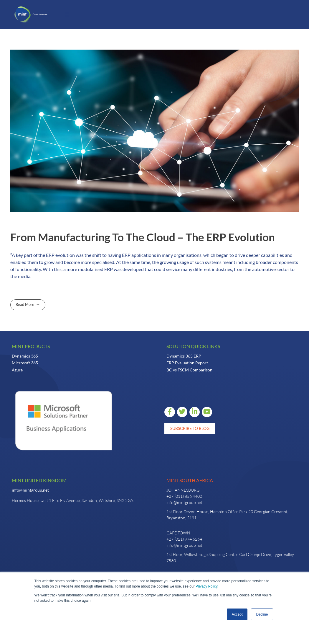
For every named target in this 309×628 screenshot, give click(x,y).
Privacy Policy (206, 586)
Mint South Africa (189, 480)
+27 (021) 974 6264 (184, 538)
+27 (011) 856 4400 (184, 496)
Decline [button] (262, 614)
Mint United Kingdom (39, 480)
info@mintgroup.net (30, 489)
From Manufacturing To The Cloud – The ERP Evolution (142, 237)
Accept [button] (237, 614)
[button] (67, 14)
